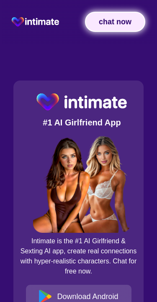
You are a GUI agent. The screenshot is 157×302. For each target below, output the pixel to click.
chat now (115, 22)
